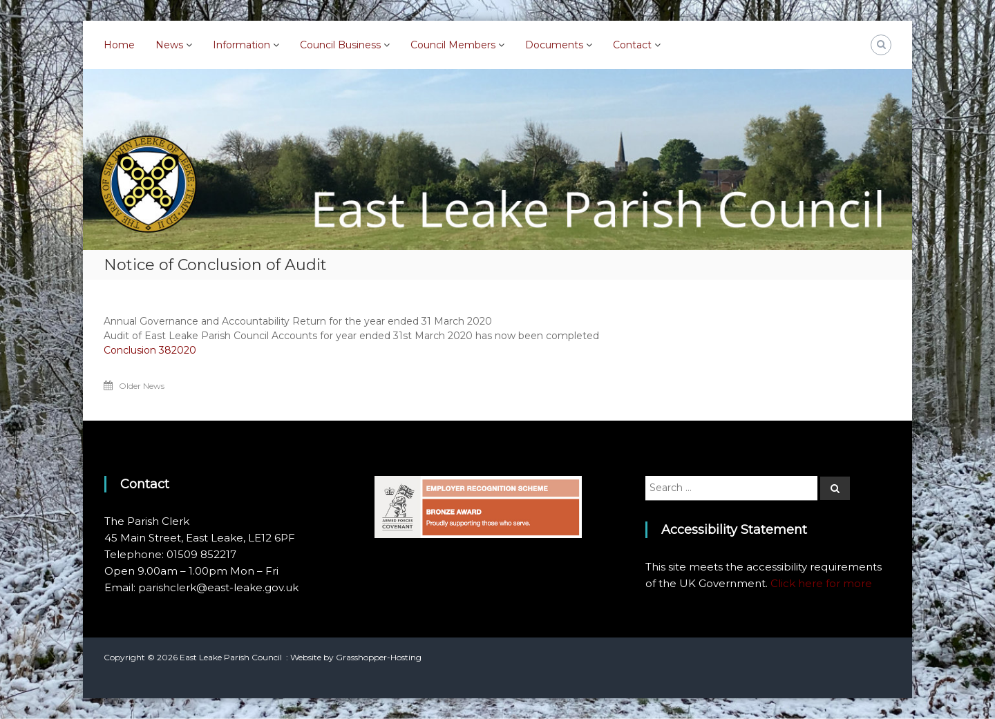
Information (241, 45)
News (169, 45)
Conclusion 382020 (150, 350)
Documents (554, 45)
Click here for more (821, 583)
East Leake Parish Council (231, 657)
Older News (141, 386)
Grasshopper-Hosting (378, 657)
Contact (632, 45)
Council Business (340, 45)
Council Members (452, 45)
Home (119, 45)
